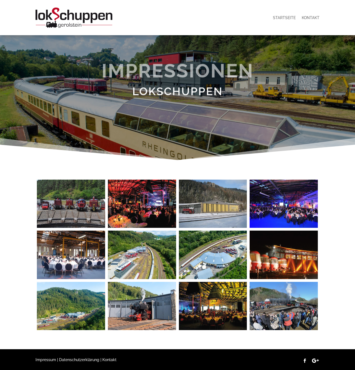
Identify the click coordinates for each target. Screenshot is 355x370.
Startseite (284, 18)
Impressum (46, 360)
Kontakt (311, 18)
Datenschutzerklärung (79, 360)
